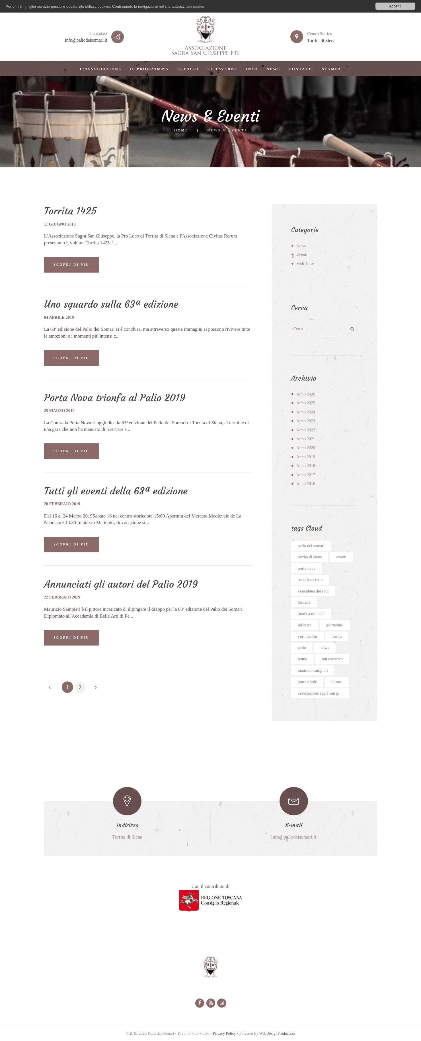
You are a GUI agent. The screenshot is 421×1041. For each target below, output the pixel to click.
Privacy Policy (224, 1035)
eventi (342, 557)
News (301, 245)
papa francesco (310, 580)
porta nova (307, 568)
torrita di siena (310, 557)
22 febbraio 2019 (62, 598)
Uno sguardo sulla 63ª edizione (113, 304)
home (302, 660)
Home (181, 130)
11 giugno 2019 (60, 224)
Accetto (395, 6)
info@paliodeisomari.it (86, 40)
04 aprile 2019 (59, 317)
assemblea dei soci (313, 591)
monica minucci (311, 614)
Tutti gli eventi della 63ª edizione (117, 491)
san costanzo (332, 660)
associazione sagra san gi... (321, 694)
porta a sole (307, 682)
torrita (337, 637)
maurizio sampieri (313, 671)
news (325, 648)
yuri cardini (307, 637)
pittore (337, 682)
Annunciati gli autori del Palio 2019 (123, 585)
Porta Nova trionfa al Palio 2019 (116, 398)
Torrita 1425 (70, 211)
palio (302, 648)
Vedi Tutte (305, 263)
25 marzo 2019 (59, 411)
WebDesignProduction (277, 1035)
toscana (304, 602)
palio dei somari (311, 545)
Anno (305, 394)
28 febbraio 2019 (62, 504)
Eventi (301, 254)
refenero (305, 625)
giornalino (335, 625)
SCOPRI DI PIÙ (72, 265)
